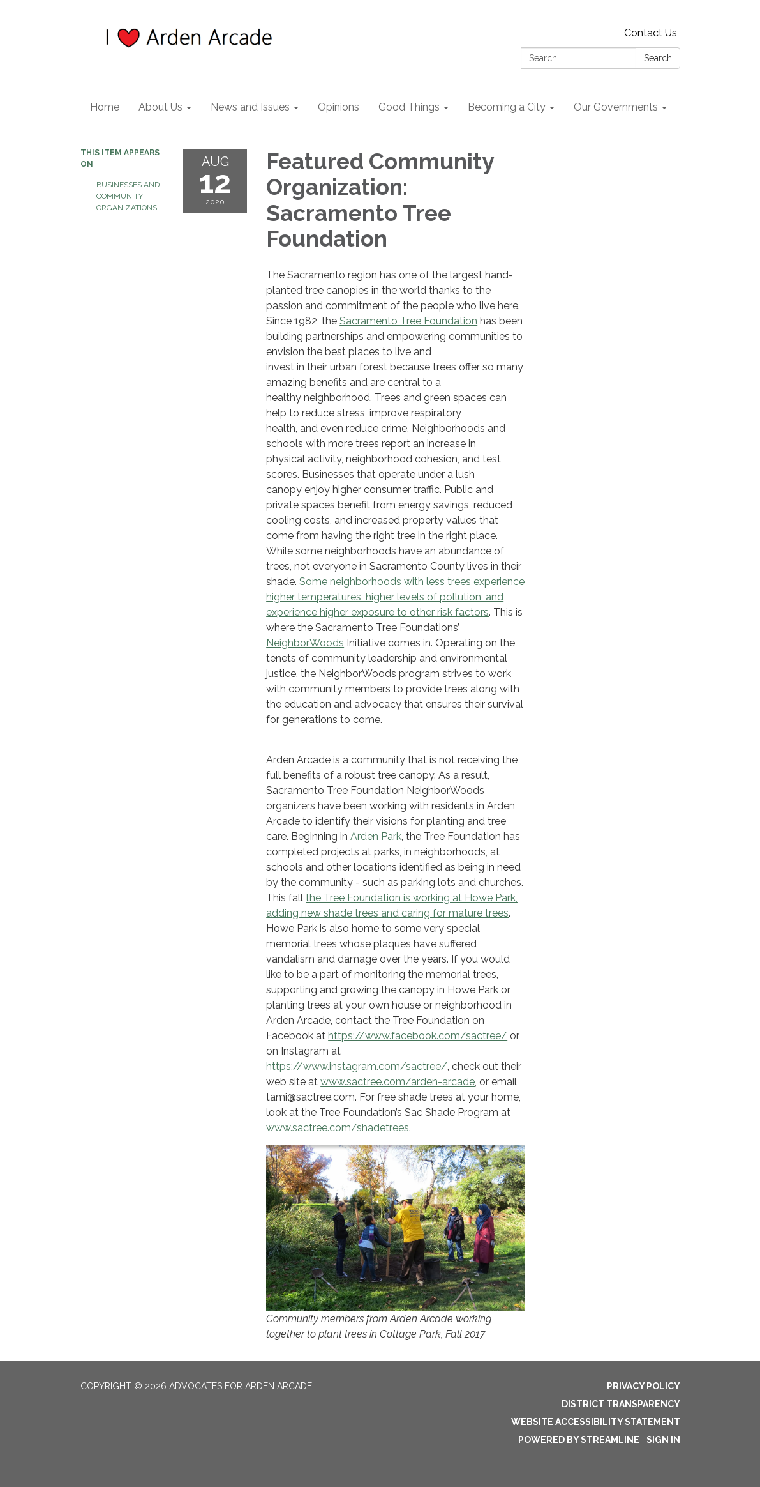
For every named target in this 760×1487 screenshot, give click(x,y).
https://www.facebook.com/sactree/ (417, 1036)
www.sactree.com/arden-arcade (397, 1082)
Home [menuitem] (104, 107)
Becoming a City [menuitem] (507, 107)
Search (658, 58)
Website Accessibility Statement (595, 1422)
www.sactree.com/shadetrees (337, 1128)
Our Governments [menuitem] (616, 107)
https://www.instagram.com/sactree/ (356, 1066)
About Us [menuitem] (160, 107)
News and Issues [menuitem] (250, 107)
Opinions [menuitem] (338, 107)
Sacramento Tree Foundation (408, 321)
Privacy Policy (643, 1386)
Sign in (663, 1440)
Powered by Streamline (578, 1440)
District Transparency (621, 1404)
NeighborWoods (305, 643)
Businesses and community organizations (128, 196)
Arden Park (375, 836)
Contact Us (650, 33)
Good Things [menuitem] (409, 107)
